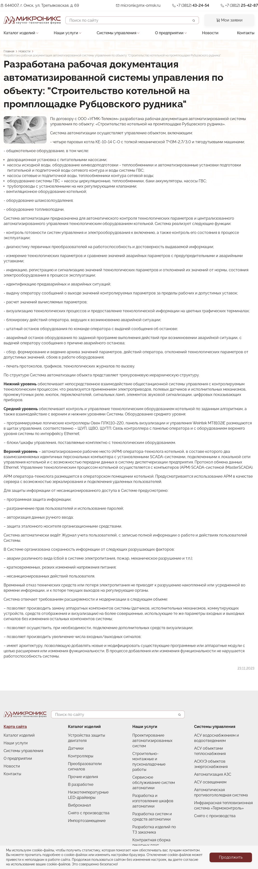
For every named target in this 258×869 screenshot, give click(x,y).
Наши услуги (66, 33)
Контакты (245, 33)
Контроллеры (80, 756)
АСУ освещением (210, 782)
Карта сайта (15, 726)
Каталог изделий (19, 33)
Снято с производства (88, 813)
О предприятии (169, 33)
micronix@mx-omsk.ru (141, 5)
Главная (9, 51)
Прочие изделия (83, 776)
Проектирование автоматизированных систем (152, 740)
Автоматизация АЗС (212, 774)
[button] (25, 129)
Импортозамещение (87, 820)
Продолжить (231, 857)
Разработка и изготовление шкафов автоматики (152, 800)
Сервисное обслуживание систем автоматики (153, 782)
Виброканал (79, 805)
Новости (210, 33)
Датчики (76, 748)
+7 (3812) (193, 5)
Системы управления (116, 33)
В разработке (80, 784)
